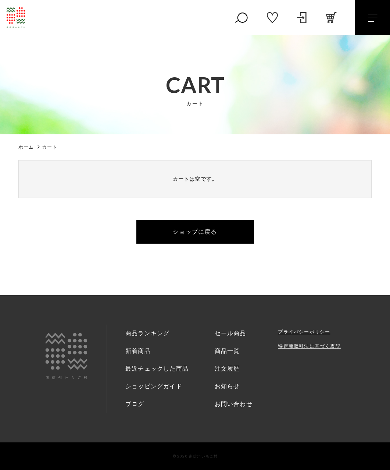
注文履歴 (227, 368)
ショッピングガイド (153, 386)
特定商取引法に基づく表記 (309, 346)
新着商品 (138, 351)
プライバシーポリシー (304, 332)
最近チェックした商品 (157, 368)
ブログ (134, 404)
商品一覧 (227, 351)
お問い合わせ (234, 404)
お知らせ (227, 386)
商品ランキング (147, 333)
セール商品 (230, 333)
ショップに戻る (195, 232)
